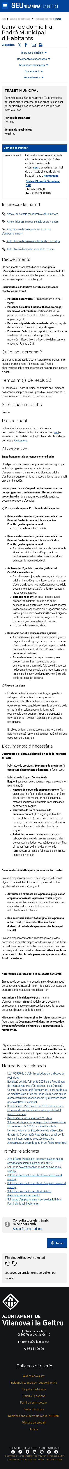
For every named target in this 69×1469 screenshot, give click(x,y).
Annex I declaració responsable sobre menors (30, 214)
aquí (56, 432)
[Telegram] (42, 1452)
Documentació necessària (34, 59)
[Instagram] (20, 1452)
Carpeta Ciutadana (34, 1389)
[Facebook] (27, 1452)
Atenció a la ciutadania (27, 1229)
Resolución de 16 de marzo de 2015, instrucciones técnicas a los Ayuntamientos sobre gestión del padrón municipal (35, 1110)
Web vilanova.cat (34, 1376)
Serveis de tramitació (20, 19)
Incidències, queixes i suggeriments (33, 1383)
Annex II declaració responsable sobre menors (30, 222)
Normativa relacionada (34, 65)
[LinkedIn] (34, 1452)
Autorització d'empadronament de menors (28, 249)
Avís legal (13, 1459)
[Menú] (5, 5)
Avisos (33, 1429)
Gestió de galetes (14, 1456)
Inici (4, 19)
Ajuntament (51, 176)
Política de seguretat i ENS (35, 1459)
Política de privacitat (36, 1456)
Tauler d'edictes (33, 1409)
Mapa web (56, 1459)
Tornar (57, 1243)
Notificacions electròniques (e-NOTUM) (33, 1416)
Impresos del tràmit (34, 53)
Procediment (34, 71)
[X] (13, 1452)
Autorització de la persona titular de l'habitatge (31, 241)
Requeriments (34, 77)
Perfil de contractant (33, 1402)
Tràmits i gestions (43, 19)
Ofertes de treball (33, 1422)
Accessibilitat (57, 1456)
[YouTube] (49, 1452)
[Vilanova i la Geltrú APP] (56, 1452)
